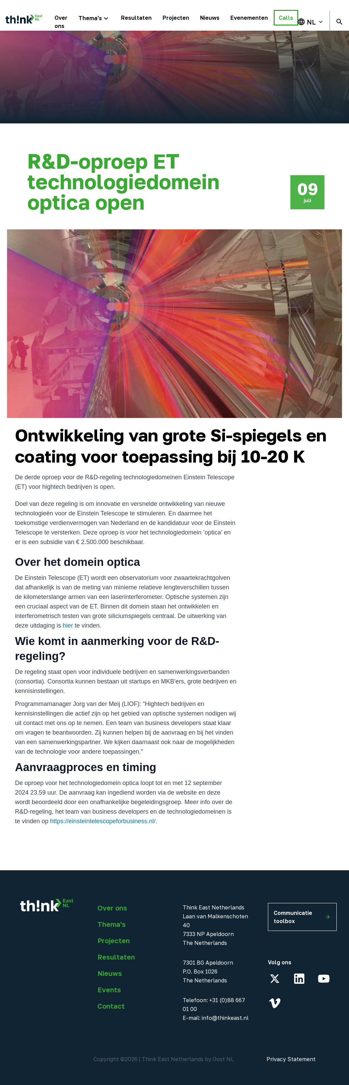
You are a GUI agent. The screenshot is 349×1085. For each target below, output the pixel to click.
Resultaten (116, 957)
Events (109, 989)
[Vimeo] (275, 1003)
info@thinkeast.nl (225, 1017)
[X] (275, 978)
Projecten (113, 940)
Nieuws (109, 973)
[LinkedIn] (299, 978)
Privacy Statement (291, 1059)
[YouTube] (324, 978)
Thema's (111, 924)
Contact (111, 1006)
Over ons (112, 908)
